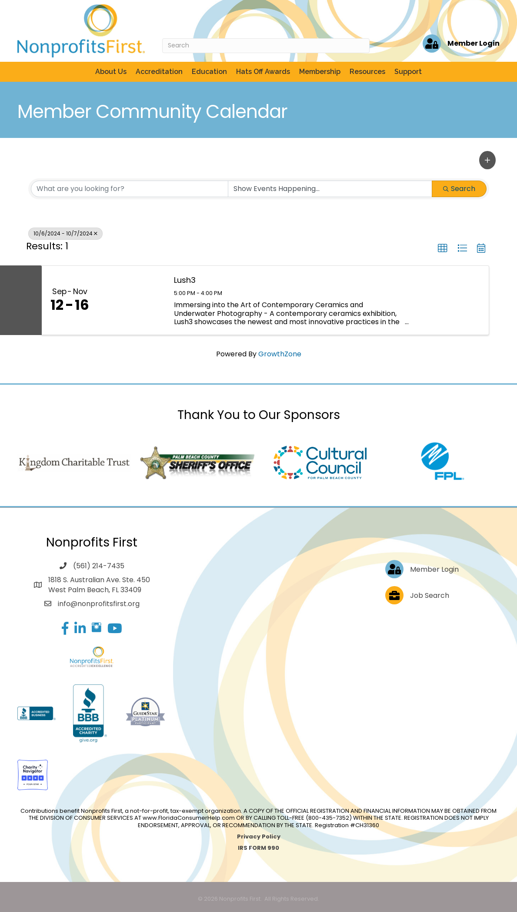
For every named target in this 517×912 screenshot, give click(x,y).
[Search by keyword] (129, 189)
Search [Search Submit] (459, 189)
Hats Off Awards (263, 71)
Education (209, 71)
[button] (487, 160)
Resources (367, 71)
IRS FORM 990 (258, 848)
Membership (319, 71)
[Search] (266, 45)
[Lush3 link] (131, 300)
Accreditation (159, 71)
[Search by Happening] (330, 189)
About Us (111, 71)
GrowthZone (279, 354)
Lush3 (185, 280)
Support (408, 71)
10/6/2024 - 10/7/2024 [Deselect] (65, 233)
